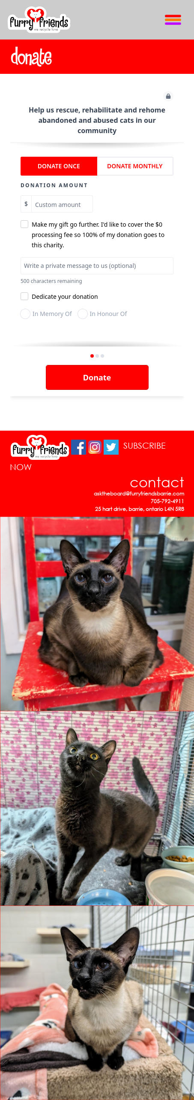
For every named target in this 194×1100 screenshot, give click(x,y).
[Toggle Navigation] (173, 19)
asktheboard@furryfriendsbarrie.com (139, 493)
